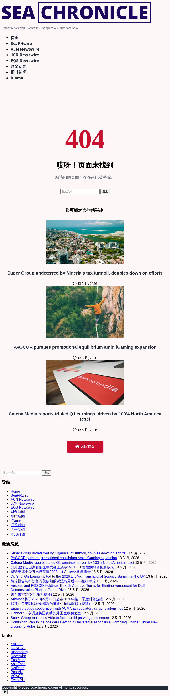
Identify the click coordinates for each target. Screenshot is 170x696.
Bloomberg (19, 652)
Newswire (18, 656)
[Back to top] (5, 692)
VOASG (17, 676)
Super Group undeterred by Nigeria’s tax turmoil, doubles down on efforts (85, 273)
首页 (15, 37)
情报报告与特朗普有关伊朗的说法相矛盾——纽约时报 (53, 581)
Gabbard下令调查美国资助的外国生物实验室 (46, 613)
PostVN (17, 672)
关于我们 (18, 530)
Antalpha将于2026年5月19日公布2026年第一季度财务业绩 (57, 599)
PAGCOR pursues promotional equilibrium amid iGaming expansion (85, 347)
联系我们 (18, 525)
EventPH (18, 680)
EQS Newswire (25, 60)
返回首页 (85, 447)
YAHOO (17, 644)
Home (15, 491)
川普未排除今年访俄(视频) (31, 594)
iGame (17, 78)
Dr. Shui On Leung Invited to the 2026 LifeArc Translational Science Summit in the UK (78, 576)
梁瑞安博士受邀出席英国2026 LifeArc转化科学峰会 (51, 572)
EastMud (18, 660)
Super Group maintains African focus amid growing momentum (60, 618)
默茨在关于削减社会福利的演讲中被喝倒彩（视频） (51, 604)
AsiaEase (18, 664)
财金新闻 (19, 66)
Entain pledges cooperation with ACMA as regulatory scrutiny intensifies (67, 608)
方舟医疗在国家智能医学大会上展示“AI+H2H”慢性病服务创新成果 (62, 567)
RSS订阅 (18, 534)
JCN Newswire (25, 54)
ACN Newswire (25, 49)
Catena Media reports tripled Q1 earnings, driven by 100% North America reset (85, 416)
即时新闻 (19, 72)
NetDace (17, 668)
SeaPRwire (21, 43)
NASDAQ (18, 648)
